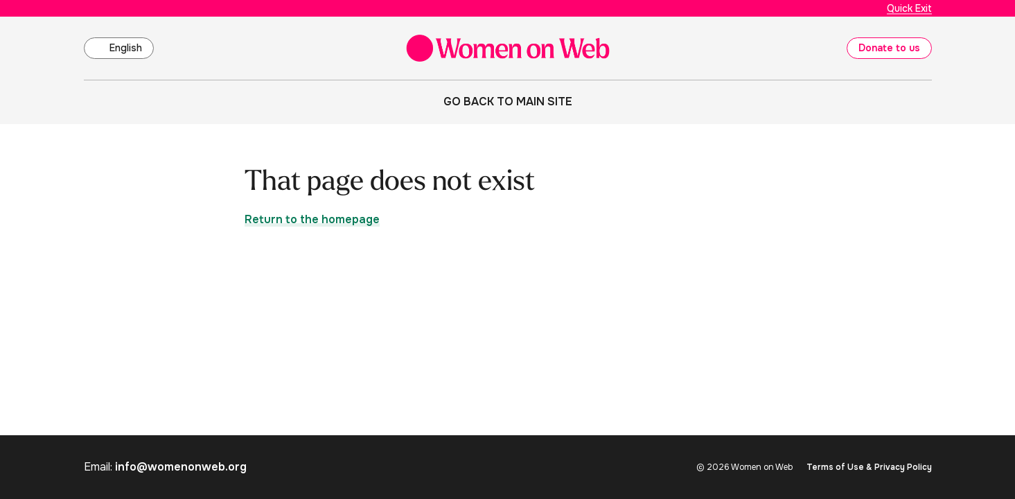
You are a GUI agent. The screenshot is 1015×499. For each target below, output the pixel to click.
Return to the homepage (312, 219)
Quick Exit (909, 8)
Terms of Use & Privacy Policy (869, 467)
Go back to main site (507, 101)
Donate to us (889, 48)
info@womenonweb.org (181, 466)
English (125, 48)
